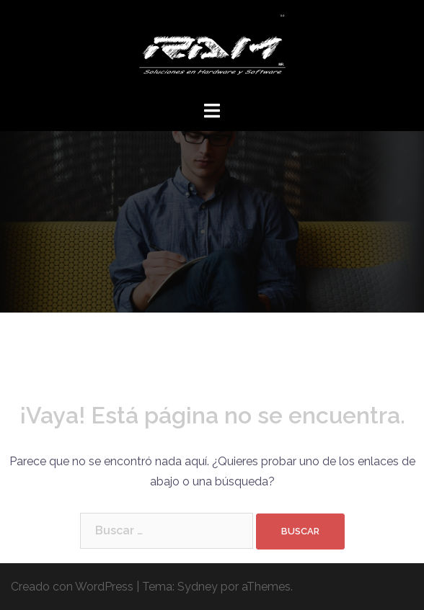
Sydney (197, 586)
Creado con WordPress (72, 586)
